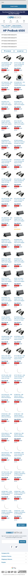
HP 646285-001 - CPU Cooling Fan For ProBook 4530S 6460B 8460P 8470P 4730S (19, 84)
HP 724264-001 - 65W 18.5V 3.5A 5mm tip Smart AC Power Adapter (6, 84)
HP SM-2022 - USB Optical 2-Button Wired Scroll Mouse (6, 415)
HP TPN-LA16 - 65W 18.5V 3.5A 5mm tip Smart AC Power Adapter (6, 181)
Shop (4, 21)
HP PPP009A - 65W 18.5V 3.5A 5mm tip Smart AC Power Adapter (19, 339)
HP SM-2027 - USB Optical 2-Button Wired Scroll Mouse (19, 415)
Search (10, 21)
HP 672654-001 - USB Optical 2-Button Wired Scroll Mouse (6, 454)
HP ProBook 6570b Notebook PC (9, 46)
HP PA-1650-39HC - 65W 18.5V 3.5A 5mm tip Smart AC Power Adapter (6, 358)
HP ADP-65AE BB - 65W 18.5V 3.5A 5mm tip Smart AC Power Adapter (19, 143)
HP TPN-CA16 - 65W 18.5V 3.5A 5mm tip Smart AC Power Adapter (6, 162)
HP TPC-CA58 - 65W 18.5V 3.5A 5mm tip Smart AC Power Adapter (19, 65)
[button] (7, 51)
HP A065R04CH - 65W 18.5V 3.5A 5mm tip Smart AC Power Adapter (6, 65)
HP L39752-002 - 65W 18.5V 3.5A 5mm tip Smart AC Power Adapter (6, 201)
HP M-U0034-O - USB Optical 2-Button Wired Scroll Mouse (6, 435)
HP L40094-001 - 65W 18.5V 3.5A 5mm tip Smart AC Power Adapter (6, 220)
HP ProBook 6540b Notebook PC (9, 34)
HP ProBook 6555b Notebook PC (9, 40)
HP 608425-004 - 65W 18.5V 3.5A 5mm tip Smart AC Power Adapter (6, 339)
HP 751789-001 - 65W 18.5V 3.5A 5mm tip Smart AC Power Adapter (19, 377)
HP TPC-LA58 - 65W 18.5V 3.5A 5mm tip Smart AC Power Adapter (6, 377)
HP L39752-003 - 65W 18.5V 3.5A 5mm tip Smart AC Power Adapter (19, 201)
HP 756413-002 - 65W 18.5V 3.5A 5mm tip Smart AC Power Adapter (6, 474)
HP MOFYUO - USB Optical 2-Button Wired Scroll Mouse (19, 396)
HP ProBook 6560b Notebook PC (9, 43)
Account (17, 21)
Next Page (21, 525)
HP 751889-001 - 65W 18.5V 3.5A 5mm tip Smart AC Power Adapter (19, 358)
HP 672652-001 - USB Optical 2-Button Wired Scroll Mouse (6, 396)
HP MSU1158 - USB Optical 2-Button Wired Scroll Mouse (19, 435)
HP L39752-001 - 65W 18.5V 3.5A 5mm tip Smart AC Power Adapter (19, 181)
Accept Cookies (14, 6)
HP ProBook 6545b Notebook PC (9, 37)
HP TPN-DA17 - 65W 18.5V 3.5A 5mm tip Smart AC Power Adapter (19, 162)
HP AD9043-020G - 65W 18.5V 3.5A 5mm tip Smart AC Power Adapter (19, 319)
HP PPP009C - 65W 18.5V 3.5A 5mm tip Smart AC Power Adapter (19, 455)
